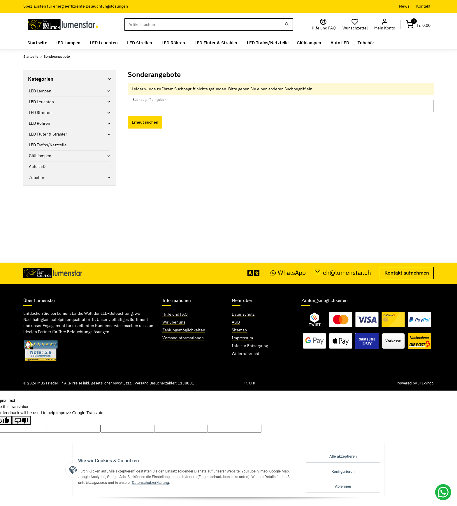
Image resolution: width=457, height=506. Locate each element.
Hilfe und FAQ (175, 314)
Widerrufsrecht (245, 353)
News (404, 6)
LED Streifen (40, 112)
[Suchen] (202, 24)
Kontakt (423, 6)
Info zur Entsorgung (250, 345)
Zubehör (36, 177)
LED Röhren (39, 123)
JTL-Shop (426, 383)
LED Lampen (40, 91)
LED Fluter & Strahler (48, 134)
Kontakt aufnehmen (406, 273)
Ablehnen (348, 486)
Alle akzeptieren (347, 458)
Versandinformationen (183, 337)
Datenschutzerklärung (148, 484)
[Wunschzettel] (355, 24)
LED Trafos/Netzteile (48, 144)
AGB (236, 322)
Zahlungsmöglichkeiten (183, 330)
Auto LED (37, 166)
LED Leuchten (41, 101)
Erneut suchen (145, 122)
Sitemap (239, 330)
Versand (142, 383)
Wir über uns (173, 322)
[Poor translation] (21, 420)
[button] (384, 24)
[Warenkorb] (418, 24)
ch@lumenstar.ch (342, 273)
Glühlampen (40, 155)
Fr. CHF (250, 383)
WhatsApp (288, 273)
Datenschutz (243, 314)
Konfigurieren (347, 472)
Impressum (242, 337)
